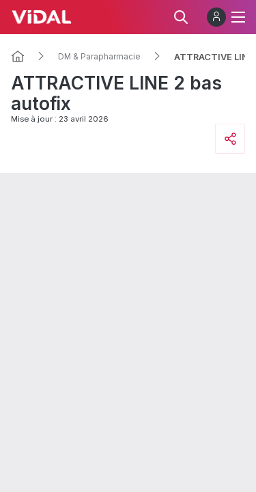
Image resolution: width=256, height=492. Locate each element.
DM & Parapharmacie (99, 57)
